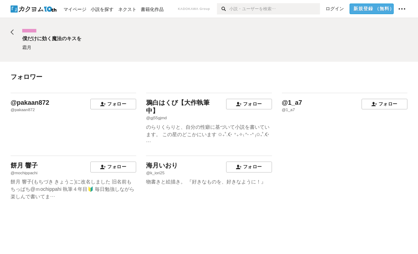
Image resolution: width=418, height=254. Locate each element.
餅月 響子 (24, 165)
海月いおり (162, 165)
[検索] (223, 8)
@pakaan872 (30, 102)
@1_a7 (292, 102)
